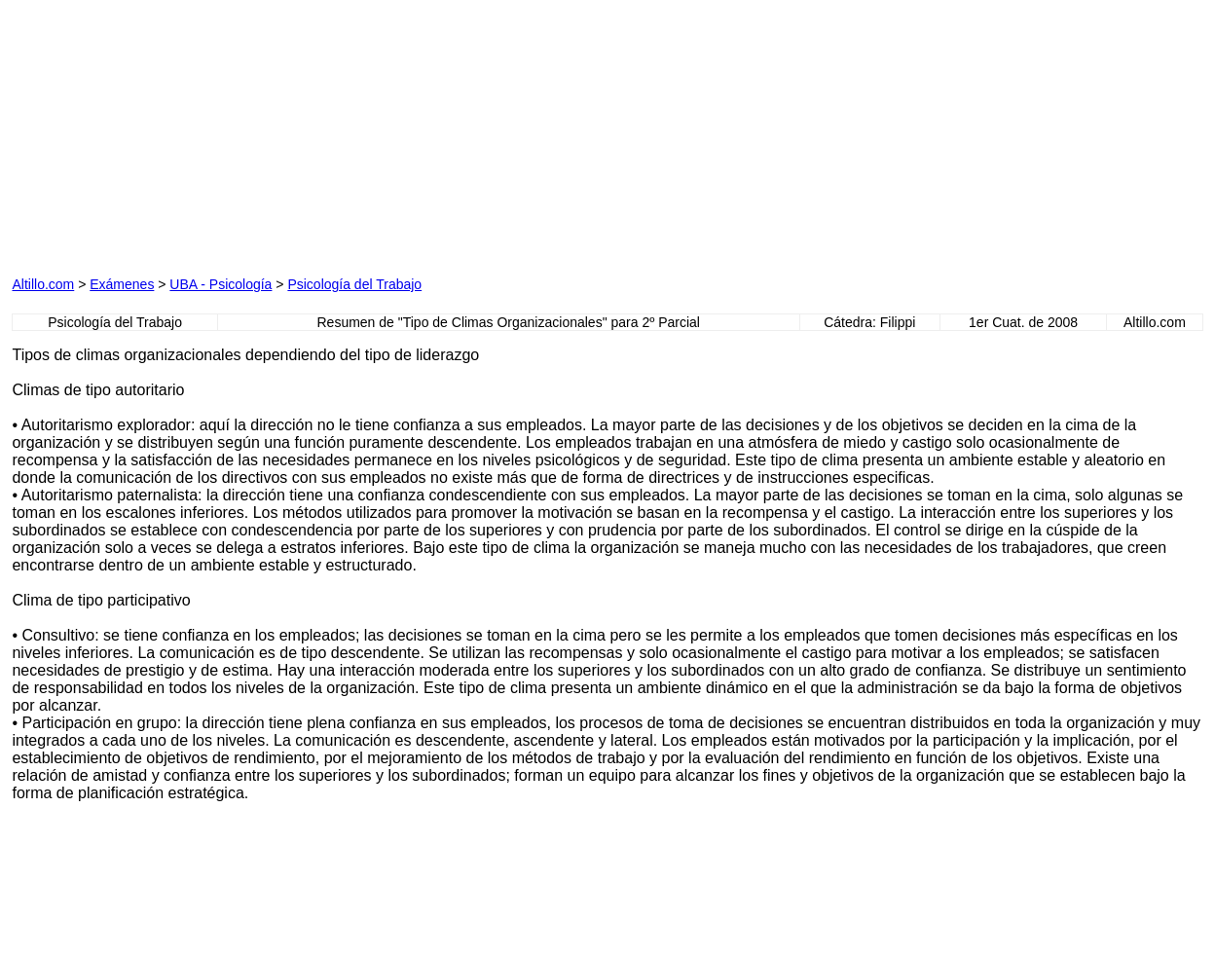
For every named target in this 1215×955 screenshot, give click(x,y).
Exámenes (122, 284)
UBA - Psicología (220, 284)
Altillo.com (43, 284)
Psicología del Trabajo (354, 284)
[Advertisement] (402, 133)
